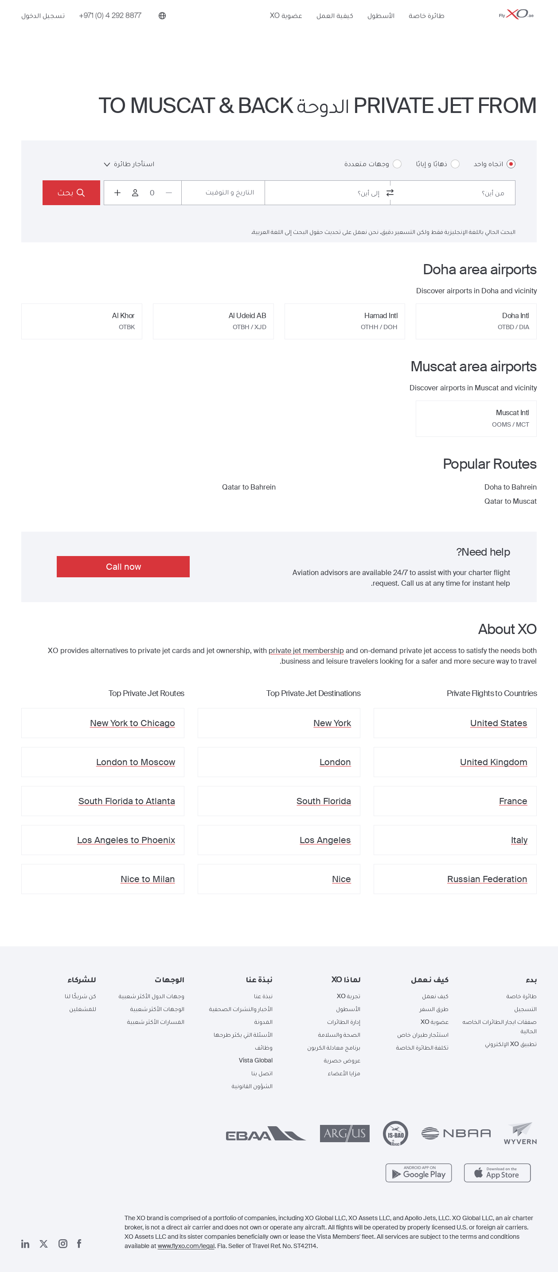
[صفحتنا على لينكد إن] (25, 1244)
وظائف (264, 1047)
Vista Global (256, 1060)
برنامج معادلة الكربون (333, 1047)
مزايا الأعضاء (344, 1073)
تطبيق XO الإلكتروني (511, 1044)
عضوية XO (286, 29)
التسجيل (525, 1009)
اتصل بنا (262, 1073)
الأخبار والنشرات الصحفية (241, 1009)
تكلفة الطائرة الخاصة (422, 1047)
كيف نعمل (435, 996)
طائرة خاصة (427, 29)
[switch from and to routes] (390, 193)
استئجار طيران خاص (423, 1035)
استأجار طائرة (129, 163)
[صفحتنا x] (43, 1244)
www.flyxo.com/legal (186, 1246)
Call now (123, 566)
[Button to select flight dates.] (223, 193)
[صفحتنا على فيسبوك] (79, 1243)
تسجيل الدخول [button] (43, 29)
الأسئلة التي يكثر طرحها (243, 1035)
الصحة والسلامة (339, 1035)
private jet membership (306, 650)
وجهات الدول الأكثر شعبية (151, 996)
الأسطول (380, 29)
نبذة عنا (263, 996)
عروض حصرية (342, 1060)
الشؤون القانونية (252, 1086)
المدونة (263, 1022)
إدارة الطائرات (343, 1022)
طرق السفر (434, 1009)
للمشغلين (82, 1009)
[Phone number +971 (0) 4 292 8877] (110, 29)
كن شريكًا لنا (80, 996)
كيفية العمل (334, 29)
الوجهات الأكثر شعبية (157, 1009)
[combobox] (452, 193)
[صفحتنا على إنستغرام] (63, 1243)
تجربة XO (348, 996)
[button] (499, 979)
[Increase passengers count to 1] (117, 192)
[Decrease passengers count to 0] (169, 192)
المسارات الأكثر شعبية (155, 1022)
